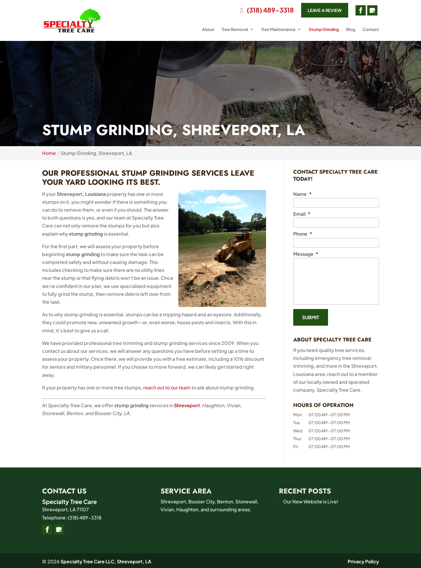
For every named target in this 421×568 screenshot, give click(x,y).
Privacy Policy (363, 560)
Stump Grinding (324, 31)
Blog (350, 31)
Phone (302, 234)
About (208, 31)
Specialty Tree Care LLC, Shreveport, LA (106, 560)
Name (302, 194)
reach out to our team (167, 387)
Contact (371, 31)
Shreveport (187, 405)
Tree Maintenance (278, 31)
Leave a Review (320, 11)
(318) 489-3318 (258, 11)
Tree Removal (235, 31)
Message (305, 254)
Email (301, 214)
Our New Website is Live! (310, 500)
